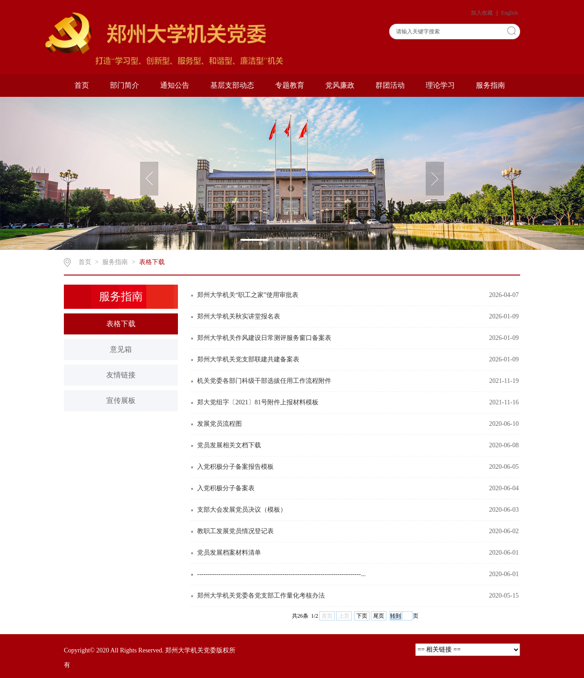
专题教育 (289, 85)
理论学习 (440, 85)
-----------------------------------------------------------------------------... (281, 574)
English (509, 13)
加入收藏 (482, 13)
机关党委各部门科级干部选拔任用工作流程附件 (264, 380)
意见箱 (121, 349)
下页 (361, 616)
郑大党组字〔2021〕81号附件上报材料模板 (257, 402)
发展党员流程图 (219, 423)
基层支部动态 (232, 85)
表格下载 (152, 262)
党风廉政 (340, 85)
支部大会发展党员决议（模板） (242, 509)
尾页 (378, 616)
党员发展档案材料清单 (229, 552)
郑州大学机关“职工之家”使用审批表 (247, 294)
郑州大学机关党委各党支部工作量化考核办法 (261, 595)
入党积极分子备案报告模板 (235, 466)
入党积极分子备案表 (226, 488)
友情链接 (121, 375)
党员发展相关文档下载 (229, 445)
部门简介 (124, 85)
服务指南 (490, 85)
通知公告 (174, 85)
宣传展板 (121, 400)
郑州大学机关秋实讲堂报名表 (238, 316)
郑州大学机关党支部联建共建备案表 (248, 359)
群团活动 (390, 85)
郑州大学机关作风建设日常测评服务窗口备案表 (264, 337)
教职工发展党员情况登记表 (235, 531)
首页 (81, 85)
